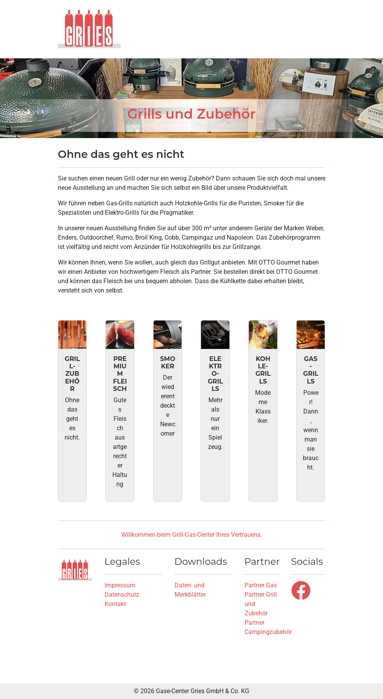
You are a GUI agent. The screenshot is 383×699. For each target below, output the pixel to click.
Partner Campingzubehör (268, 627)
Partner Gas (261, 585)
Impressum (120, 585)
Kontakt (115, 604)
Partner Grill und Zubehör (261, 604)
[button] (320, 29)
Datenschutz (122, 594)
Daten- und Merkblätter (190, 590)
